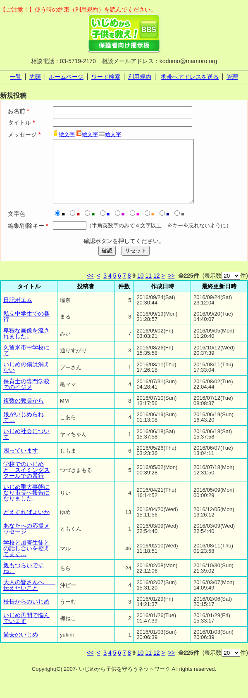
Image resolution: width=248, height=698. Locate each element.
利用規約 (139, 76)
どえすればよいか (26, 524)
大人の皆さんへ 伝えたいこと (29, 597)
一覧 (15, 76)
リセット (135, 263)
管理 (232, 76)
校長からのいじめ (26, 614)
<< (90, 288)
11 (148, 288)
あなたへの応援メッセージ (26, 541)
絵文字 (67, 134)
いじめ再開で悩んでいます (26, 630)
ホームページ (66, 76)
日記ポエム (17, 312)
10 (140, 288)
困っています (20, 463)
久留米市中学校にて (26, 362)
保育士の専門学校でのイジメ (26, 396)
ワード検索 (105, 76)
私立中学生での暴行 (26, 329)
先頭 (35, 76)
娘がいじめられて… (23, 429)
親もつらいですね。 (23, 580)
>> (171, 288)
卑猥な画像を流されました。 (26, 346)
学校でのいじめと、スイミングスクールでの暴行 (26, 482)
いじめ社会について (26, 446)
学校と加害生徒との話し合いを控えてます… (26, 561)
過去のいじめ (20, 647)
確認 (107, 263)
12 (156, 288)
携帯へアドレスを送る (190, 76)
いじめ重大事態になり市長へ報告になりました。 (26, 505)
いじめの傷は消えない (26, 379)
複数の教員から (23, 413)
